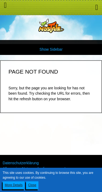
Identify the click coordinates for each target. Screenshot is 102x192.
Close (32, 185)
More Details (14, 185)
